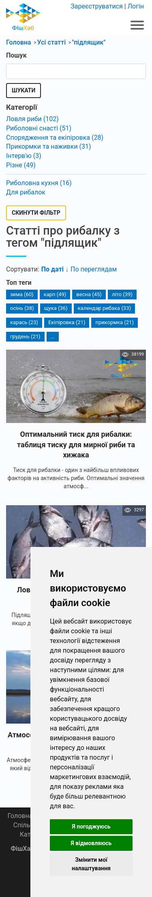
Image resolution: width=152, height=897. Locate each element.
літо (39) (122, 294)
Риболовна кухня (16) (39, 183)
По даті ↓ (55, 269)
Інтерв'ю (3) (23, 156)
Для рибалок (25, 192)
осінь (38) (22, 308)
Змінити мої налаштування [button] (91, 863)
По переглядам (94, 269)
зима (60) (22, 294)
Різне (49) (21, 165)
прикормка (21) (114, 322)
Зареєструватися (97, 6)
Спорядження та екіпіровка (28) (54, 137)
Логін (136, 6)
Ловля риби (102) (32, 119)
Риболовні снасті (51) (38, 128)
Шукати (23, 90)
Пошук (16, 55)
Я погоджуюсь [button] (91, 826)
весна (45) (89, 294)
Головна (19, 816)
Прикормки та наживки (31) (48, 146)
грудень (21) (25, 336)
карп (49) (55, 294)
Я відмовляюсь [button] (91, 843)
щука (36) (56, 308)
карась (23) (24, 322)
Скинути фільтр (36, 212)
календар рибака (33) (104, 308)
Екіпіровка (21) (66, 322)
